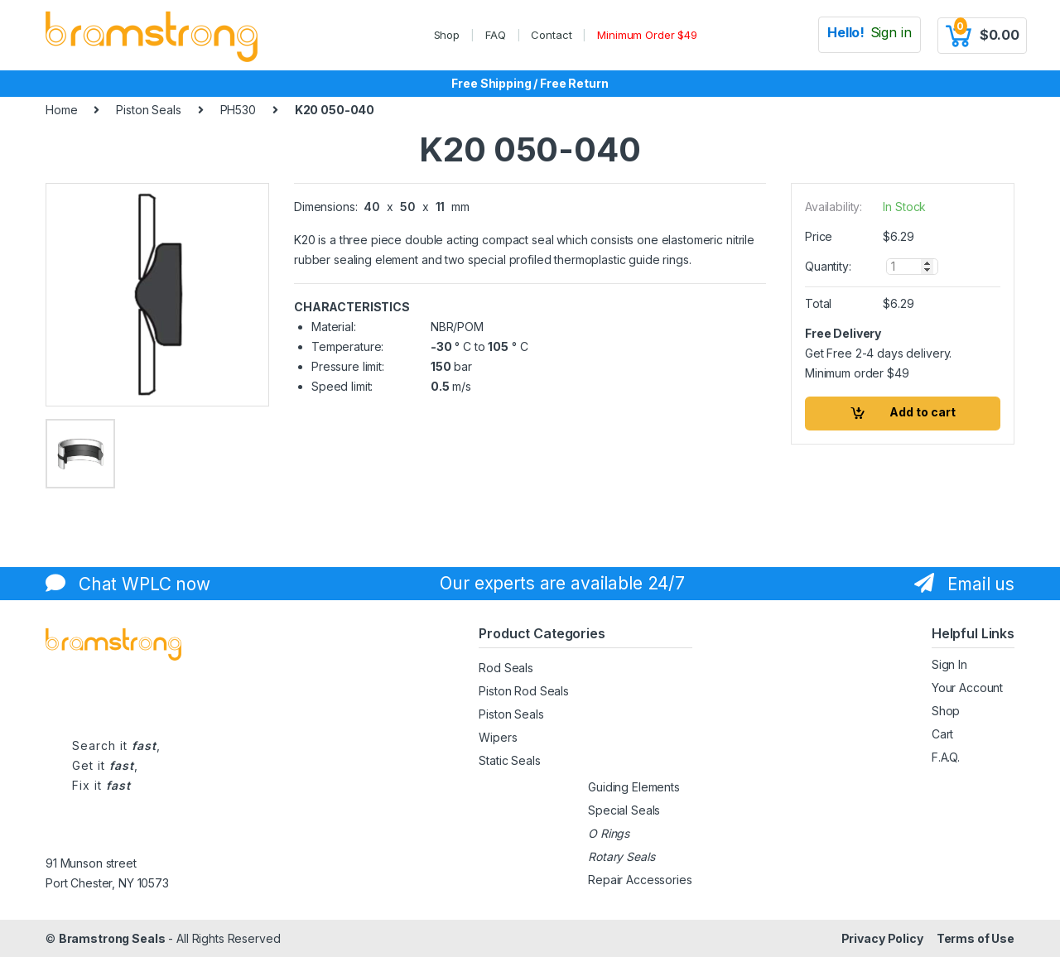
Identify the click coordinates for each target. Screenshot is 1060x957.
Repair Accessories (639, 880)
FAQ (495, 34)
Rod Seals (506, 668)
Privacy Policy (882, 938)
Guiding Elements (634, 787)
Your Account (967, 687)
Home (61, 110)
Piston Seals (148, 110)
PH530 (238, 110)
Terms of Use (975, 938)
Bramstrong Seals (112, 938)
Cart (942, 734)
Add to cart (922, 412)
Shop (447, 34)
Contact (551, 34)
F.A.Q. (946, 757)
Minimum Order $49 (647, 34)
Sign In (949, 664)
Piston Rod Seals (524, 691)
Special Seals (624, 810)
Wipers (498, 737)
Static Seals (509, 760)
